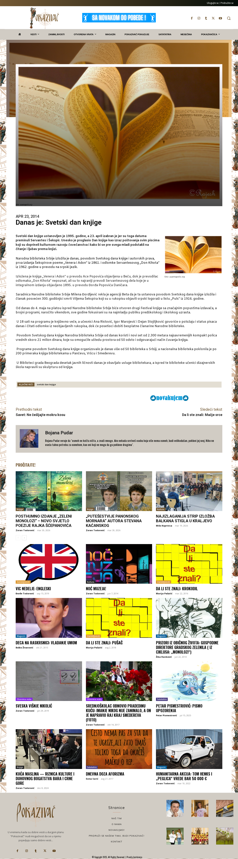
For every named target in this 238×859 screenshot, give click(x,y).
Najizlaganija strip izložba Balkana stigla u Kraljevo (185, 518)
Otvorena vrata (24, 699)
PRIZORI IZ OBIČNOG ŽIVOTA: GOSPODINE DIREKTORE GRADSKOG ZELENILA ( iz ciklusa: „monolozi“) (187, 647)
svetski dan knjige (46, 384)
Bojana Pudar (59, 432)
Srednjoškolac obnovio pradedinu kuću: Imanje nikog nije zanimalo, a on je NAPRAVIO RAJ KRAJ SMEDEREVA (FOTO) (118, 713)
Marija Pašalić (164, 593)
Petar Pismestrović (166, 715)
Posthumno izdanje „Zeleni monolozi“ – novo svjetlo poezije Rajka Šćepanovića (44, 521)
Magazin (21, 636)
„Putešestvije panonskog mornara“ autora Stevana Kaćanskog (114, 521)
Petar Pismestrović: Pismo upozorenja (179, 708)
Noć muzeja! (96, 588)
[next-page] (24, 537)
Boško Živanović (24, 647)
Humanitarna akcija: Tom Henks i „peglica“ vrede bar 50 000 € (184, 776)
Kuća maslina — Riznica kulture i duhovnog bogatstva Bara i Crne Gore (45, 778)
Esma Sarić (92, 778)
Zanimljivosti (23, 582)
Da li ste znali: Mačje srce (202, 415)
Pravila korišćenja (134, 857)
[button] (228, 18)
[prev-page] (18, 537)
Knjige (20, 509)
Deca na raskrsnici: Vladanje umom (46, 643)
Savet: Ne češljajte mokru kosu (40, 415)
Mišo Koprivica (164, 525)
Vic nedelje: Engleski (33, 588)
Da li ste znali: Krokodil (177, 588)
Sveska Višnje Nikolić (34, 706)
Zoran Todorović (25, 530)
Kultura (160, 509)
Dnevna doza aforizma (105, 774)
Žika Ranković (164, 656)
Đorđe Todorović (25, 593)
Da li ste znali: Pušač (104, 643)
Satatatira (162, 699)
